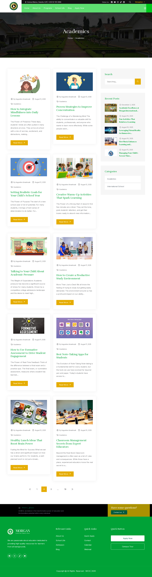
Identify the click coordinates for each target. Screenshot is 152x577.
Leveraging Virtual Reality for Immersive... (128, 132)
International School (116, 186)
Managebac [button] (140, 2)
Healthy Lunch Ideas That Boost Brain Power (26, 441)
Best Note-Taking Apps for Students (72, 355)
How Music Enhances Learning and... (128, 143)
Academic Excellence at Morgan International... (129, 109)
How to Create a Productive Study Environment (73, 276)
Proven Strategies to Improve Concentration (74, 108)
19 (65, 489)
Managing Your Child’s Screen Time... (128, 154)
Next (72, 488)
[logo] (14, 6)
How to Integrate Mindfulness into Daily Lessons (24, 112)
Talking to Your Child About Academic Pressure (27, 273)
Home (70, 38)
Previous (30, 488)
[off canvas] (145, 8)
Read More (20, 143)
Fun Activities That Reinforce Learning (127, 120)
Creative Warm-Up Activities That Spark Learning (73, 196)
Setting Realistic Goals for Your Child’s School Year (26, 193)
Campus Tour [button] (127, 546)
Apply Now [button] (127, 538)
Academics (17, 104)
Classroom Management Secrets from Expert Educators (71, 443)
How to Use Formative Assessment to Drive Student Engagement (28, 353)
